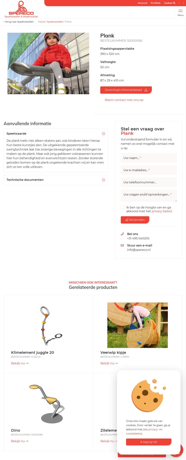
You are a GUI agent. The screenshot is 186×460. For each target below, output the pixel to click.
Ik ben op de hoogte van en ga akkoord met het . (149, 209)
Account (142, 3)
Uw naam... (132, 158)
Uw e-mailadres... (137, 170)
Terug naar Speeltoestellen (19, 21)
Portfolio (156, 3)
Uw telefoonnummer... (140, 182)
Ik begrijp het (148, 442)
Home (41, 21)
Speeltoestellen (55, 21)
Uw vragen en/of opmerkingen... (148, 194)
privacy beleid (162, 211)
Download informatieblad (126, 90)
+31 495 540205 (138, 238)
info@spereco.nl (139, 250)
